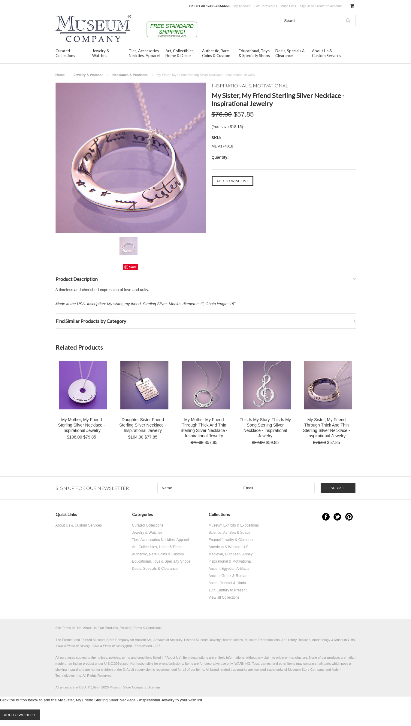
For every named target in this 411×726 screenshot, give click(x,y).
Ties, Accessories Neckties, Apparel (144, 53)
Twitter (337, 517)
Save (133, 267)
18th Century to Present (228, 590)
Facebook (326, 517)
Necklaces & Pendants (129, 75)
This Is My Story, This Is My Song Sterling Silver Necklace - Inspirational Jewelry (265, 427)
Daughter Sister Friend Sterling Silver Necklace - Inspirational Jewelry (142, 425)
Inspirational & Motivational (230, 561)
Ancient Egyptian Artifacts (229, 569)
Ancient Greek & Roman (228, 576)
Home (60, 75)
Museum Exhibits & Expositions (234, 525)
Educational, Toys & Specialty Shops (254, 53)
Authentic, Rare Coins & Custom (216, 53)
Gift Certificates (266, 6)
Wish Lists (288, 6)
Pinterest (349, 517)
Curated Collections (65, 53)
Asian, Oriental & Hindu (227, 583)
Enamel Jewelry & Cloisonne (232, 540)
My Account (242, 6)
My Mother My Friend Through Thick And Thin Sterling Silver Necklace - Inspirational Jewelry (203, 427)
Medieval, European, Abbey (231, 554)
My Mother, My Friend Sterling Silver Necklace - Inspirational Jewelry (81, 425)
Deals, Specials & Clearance (290, 53)
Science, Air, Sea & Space (229, 532)
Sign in (305, 6)
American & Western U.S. (229, 547)
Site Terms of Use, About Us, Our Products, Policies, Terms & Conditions (109, 628)
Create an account (328, 6)
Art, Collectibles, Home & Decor (179, 53)
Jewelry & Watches (100, 53)
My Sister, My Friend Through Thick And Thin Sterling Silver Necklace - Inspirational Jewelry (326, 427)
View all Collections (224, 597)
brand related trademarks (228, 669)
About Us (173, 657)
